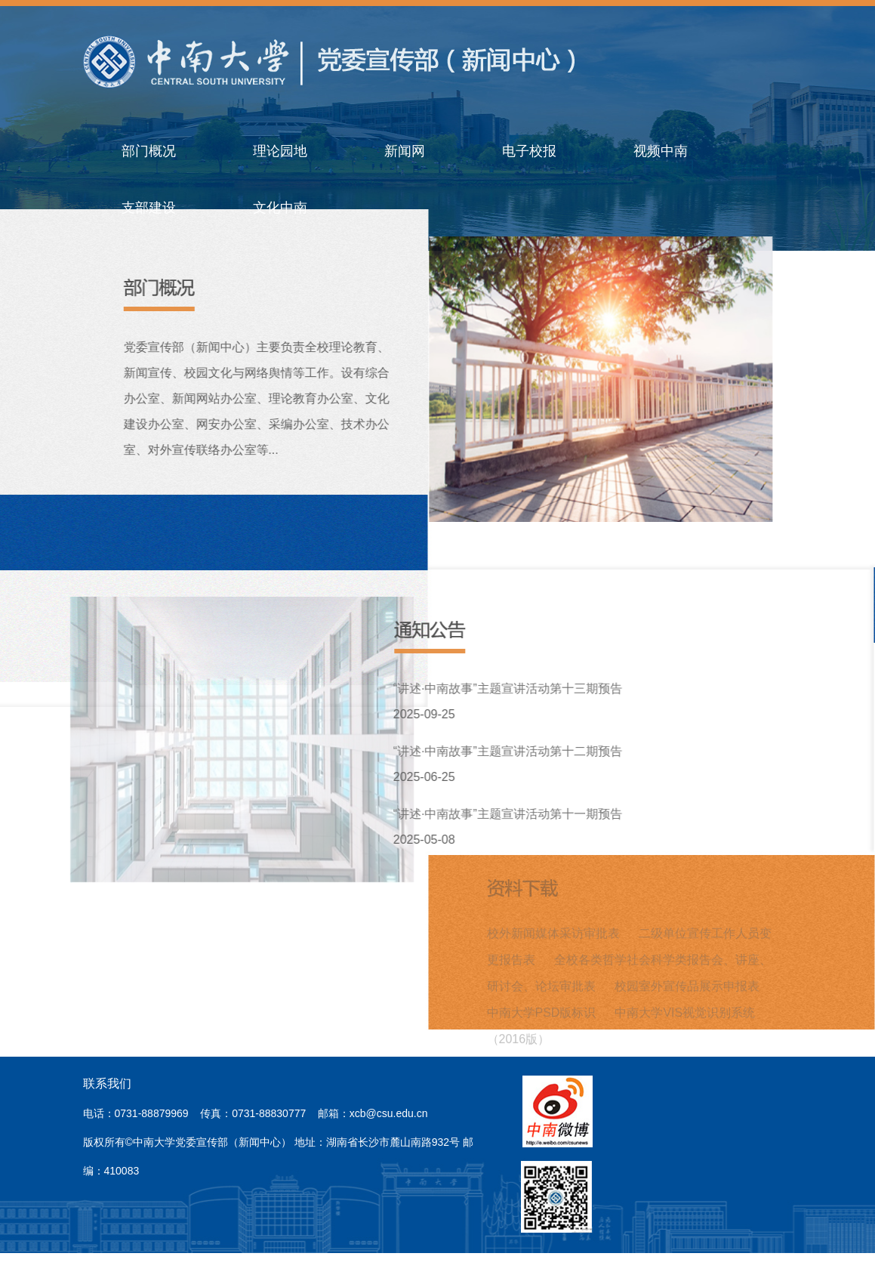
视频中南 (660, 151)
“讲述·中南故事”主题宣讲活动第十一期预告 (508, 813)
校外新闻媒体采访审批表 (553, 930)
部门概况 (149, 151)
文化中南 (280, 207)
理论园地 (280, 151)
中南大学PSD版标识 (541, 1009)
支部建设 (149, 207)
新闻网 (404, 151)
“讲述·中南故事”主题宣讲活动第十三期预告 (508, 688)
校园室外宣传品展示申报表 (687, 983)
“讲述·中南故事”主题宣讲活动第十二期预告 (508, 751)
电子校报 (529, 151)
